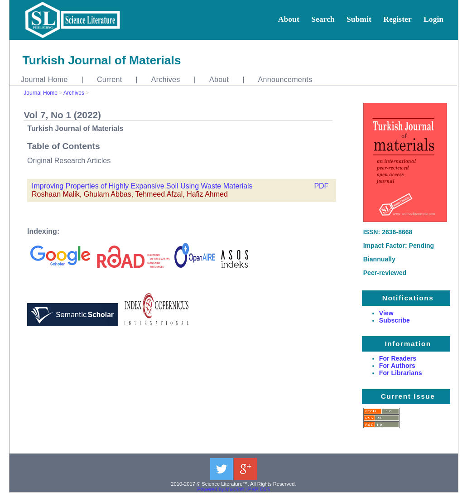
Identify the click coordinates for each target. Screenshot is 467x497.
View (386, 313)
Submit (359, 19)
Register (397, 19)
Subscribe (394, 320)
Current (109, 79)
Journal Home (44, 79)
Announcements (285, 79)
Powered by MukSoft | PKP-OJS (233, 489)
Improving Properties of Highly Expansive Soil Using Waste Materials (142, 186)
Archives (165, 79)
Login (433, 19)
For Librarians (400, 372)
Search (322, 19)
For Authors (397, 365)
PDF (321, 186)
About (288, 19)
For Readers (397, 358)
